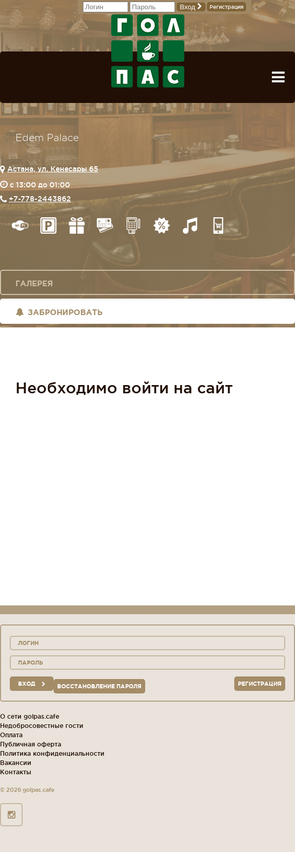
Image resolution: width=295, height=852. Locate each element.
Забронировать (58, 312)
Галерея (34, 283)
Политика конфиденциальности (52, 753)
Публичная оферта (30, 744)
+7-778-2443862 (40, 199)
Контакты (15, 772)
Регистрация (227, 7)
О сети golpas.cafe (29, 716)
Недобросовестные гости (41, 725)
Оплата (11, 735)
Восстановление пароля (99, 686)
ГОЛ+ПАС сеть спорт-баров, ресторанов (147, 51)
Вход (191, 7)
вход (31, 684)
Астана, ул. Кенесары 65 (52, 169)
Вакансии (15, 762)
